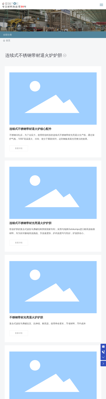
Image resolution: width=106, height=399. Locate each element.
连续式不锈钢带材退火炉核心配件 (30, 128)
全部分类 (7, 34)
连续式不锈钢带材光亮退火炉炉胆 (30, 223)
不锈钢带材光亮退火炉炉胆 (26, 317)
